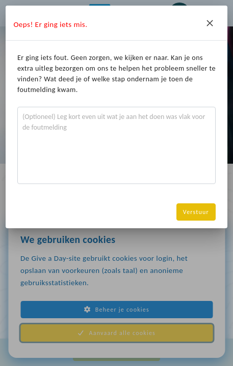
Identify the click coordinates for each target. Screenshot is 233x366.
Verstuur (196, 212)
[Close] (210, 23)
